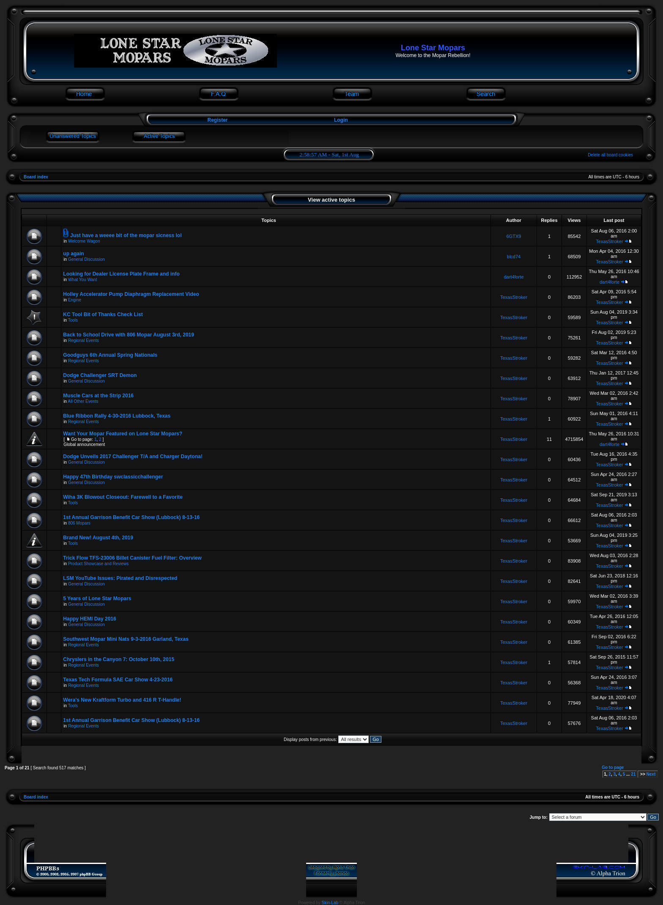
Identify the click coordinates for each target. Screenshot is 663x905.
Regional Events (83, 340)
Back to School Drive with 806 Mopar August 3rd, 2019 (128, 335)
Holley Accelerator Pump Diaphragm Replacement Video (131, 294)
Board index (36, 177)
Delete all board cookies (610, 155)
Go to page (613, 767)
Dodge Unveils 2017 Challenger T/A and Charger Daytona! (133, 456)
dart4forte (513, 276)
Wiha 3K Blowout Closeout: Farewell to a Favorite (123, 497)
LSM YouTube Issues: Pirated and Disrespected (120, 578)
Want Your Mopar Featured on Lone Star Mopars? (122, 434)
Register (216, 120)
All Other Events (83, 401)
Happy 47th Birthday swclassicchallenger (113, 477)
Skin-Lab (330, 902)
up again (73, 254)
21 (633, 774)
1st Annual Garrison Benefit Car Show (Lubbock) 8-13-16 (131, 517)
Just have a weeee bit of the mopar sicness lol (125, 235)
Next (651, 774)
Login (341, 120)
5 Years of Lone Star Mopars (97, 599)
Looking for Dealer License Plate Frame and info (121, 274)
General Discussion (86, 259)
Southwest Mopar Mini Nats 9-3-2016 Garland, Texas (126, 639)
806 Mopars (79, 523)
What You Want (82, 279)
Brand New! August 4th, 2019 (98, 538)
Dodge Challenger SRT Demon (100, 375)
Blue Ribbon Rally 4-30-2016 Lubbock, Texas (116, 416)
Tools (73, 320)
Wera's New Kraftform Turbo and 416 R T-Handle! (122, 700)
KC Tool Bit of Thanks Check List (102, 314)
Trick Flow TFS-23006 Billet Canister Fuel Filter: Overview (132, 558)
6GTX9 (514, 236)
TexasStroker (609, 241)
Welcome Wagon (84, 241)
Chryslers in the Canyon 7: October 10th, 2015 (118, 659)
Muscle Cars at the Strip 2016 (98, 396)
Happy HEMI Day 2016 (89, 619)
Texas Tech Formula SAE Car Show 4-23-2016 (118, 680)
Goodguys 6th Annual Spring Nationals (110, 355)
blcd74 (514, 256)
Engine (74, 300)
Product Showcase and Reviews (98, 563)
